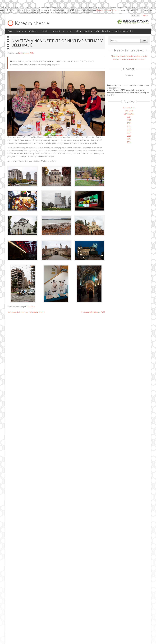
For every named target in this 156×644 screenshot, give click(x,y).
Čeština (135, 15)
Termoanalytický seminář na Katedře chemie (26, 312)
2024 (129, 117)
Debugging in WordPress (106, 9)
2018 (129, 136)
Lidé (77, 31)
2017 (129, 139)
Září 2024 (129, 110)
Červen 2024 (129, 113)
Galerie (86, 31)
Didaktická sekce (102, 31)
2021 (129, 126)
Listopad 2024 (129, 107)
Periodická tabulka (124, 31)
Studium (20, 31)
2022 (129, 123)
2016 (129, 142)
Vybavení (67, 31)
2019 (129, 132)
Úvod (10, 31)
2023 (129, 120)
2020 (129, 129)
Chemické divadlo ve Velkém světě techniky (129, 56)
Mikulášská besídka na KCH (93, 312)
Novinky (45, 31)
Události (56, 31)
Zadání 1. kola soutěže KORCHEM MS (129, 59)
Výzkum (32, 31)
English (145, 15)
